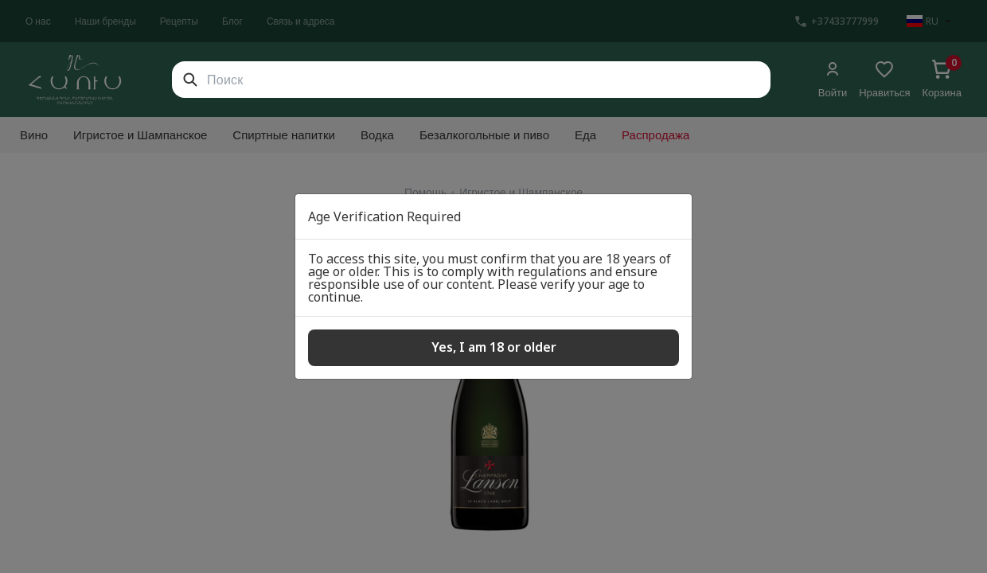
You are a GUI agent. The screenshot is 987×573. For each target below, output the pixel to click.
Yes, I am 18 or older (493, 347)
